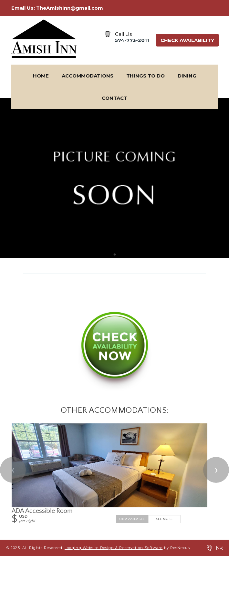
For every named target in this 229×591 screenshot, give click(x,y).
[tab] (114, 255)
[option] (114, 178)
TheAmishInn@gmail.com (69, 8)
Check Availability (187, 40)
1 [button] (114, 255)
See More (164, 519)
